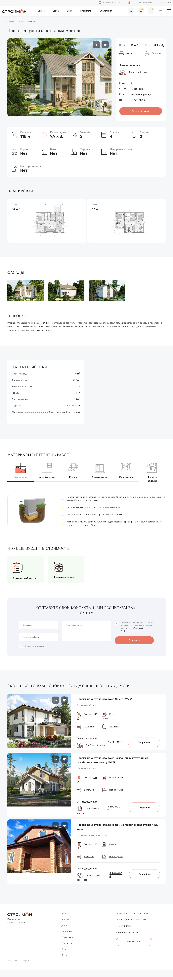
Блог (64, 949)
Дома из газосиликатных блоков (93, 835)
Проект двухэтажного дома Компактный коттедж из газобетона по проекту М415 (112, 760)
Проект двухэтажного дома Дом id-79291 (104, 699)
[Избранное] (141, 10)
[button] (65, 720)
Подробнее (144, 742)
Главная (10, 21)
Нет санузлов (116, 790)
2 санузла (156, 53)
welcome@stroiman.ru (127, 932)
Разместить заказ (109, 2)
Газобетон (137, 89)
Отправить (134, 640)
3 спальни (89, 790)
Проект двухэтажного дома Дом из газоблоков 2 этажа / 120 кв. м (117, 827)
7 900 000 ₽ (115, 875)
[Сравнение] (150, 10)
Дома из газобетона (87, 705)
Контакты (66, 955)
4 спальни (131, 53)
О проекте (67, 943)
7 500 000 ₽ (113, 808)
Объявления (106, 11)
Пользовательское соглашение (131, 919)
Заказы (41, 11)
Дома (56, 11)
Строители (86, 11)
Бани (69, 11)
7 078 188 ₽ (114, 741)
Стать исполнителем (140, 2)
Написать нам (134, 942)
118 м (133, 45)
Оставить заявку (140, 111)
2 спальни (89, 856)
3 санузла (114, 726)
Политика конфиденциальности (132, 913)
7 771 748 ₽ (138, 100)
